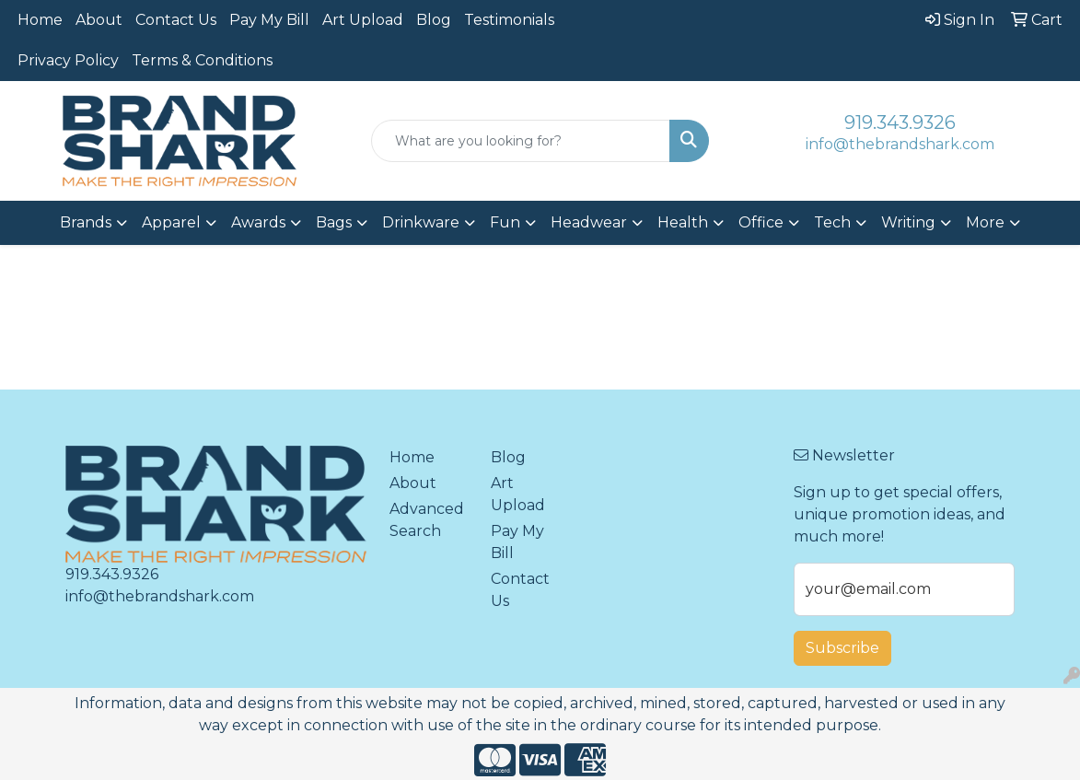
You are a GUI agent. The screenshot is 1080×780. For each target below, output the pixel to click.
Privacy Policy (68, 60)
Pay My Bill (269, 20)
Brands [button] (85, 222)
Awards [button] (258, 222)
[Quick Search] (520, 141)
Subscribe (842, 648)
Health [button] (682, 222)
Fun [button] (505, 222)
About (98, 20)
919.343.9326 (900, 122)
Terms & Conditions (202, 60)
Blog (433, 20)
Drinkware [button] (420, 222)
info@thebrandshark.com (900, 144)
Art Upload (362, 20)
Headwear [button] (589, 222)
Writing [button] (908, 222)
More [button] (985, 222)
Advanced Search (426, 520)
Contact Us (175, 20)
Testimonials (509, 20)
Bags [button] (334, 222)
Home (40, 20)
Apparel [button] (171, 222)
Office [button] (761, 222)
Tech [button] (832, 222)
